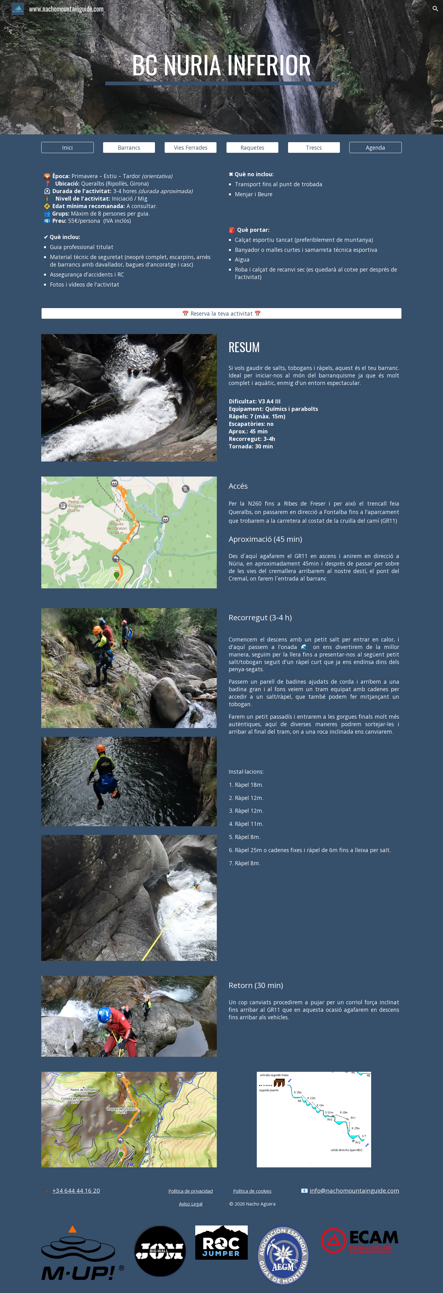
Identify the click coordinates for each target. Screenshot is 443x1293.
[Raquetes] (252, 148)
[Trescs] (314, 148)
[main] (221, 67)
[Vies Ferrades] (191, 148)
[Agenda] (375, 148)
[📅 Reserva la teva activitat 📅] (221, 313)
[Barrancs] (129, 148)
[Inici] (67, 148)
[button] (435, 8)
